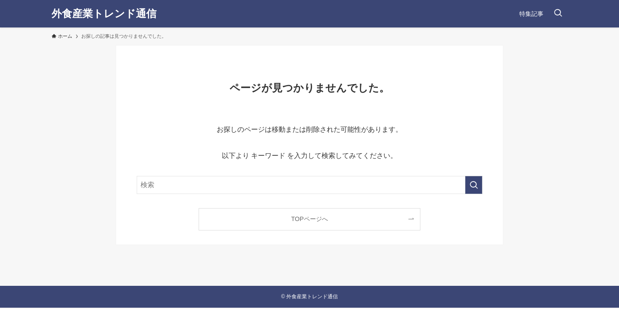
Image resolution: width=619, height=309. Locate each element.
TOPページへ (309, 218)
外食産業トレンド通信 (104, 14)
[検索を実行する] (473, 185)
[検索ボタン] (558, 13)
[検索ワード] (309, 185)
